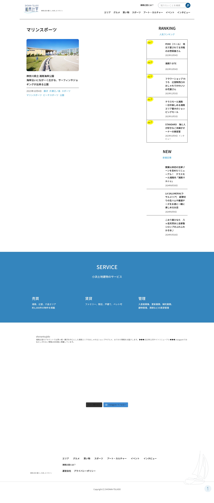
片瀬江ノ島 (54, 91)
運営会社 (66, 470)
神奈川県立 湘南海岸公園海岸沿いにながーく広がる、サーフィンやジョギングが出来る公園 (52, 80)
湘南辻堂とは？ (147, 5)
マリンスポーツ (34, 95)
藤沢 (46, 91)
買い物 (126, 12)
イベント (170, 12)
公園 (62, 95)
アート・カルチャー (153, 12)
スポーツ (136, 12)
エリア (107, 12)
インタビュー (183, 12)
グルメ (116, 12)
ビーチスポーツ (50, 95)
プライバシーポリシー (85, 470)
